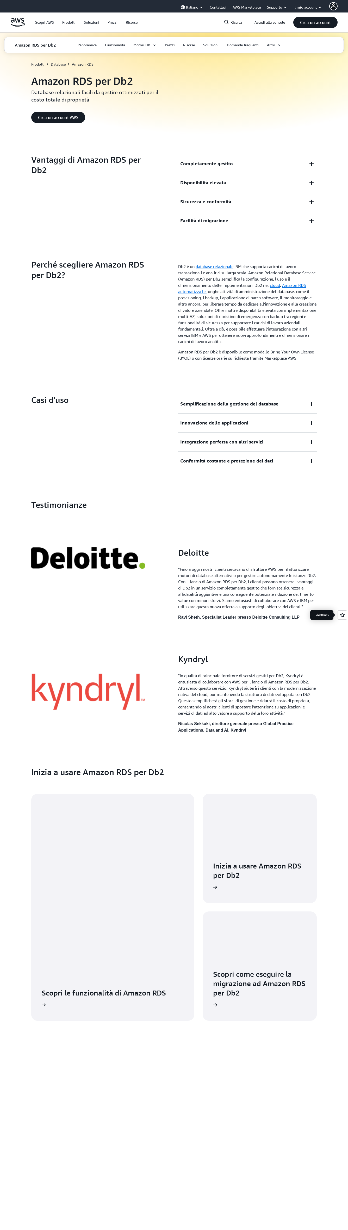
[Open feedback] (342, 615)
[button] (44, 22)
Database (58, 64)
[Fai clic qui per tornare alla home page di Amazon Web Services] (17, 25)
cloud (275, 285)
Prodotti (38, 64)
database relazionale (214, 266)
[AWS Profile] (333, 6)
